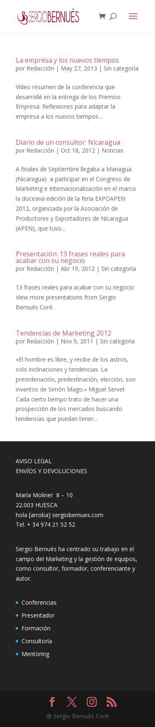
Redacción (40, 68)
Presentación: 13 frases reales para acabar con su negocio (70, 257)
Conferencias (39, 602)
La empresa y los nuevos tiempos (67, 60)
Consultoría (36, 641)
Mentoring (35, 654)
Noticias (113, 150)
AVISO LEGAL (34, 461)
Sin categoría (121, 68)
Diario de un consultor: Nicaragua (68, 142)
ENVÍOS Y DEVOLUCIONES (51, 471)
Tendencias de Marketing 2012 (63, 333)
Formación (35, 628)
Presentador (38, 615)
